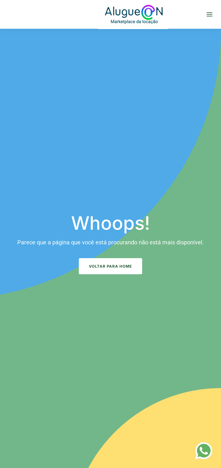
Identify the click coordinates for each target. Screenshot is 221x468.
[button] (209, 14)
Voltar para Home (110, 266)
